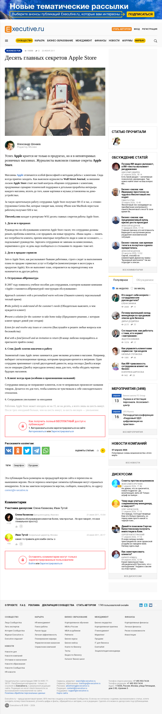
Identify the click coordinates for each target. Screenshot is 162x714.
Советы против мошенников (138, 480)
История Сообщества (15, 631)
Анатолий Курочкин (132, 484)
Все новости (133, 462)
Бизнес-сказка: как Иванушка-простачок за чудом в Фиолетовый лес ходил (136, 193)
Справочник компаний (45, 647)
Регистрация (149, 29)
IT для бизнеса (102, 643)
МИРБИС (140, 40)
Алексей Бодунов (131, 226)
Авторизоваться (37, 431)
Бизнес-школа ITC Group (134, 396)
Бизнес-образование (60, 40)
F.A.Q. (23, 605)
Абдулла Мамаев (130, 339)
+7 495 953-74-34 (141, 681)
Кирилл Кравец (129, 557)
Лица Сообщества (13, 623)
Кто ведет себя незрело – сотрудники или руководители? (136, 298)
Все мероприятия (133, 432)
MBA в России (71, 627)
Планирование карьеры (46, 639)
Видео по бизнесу (73, 655)
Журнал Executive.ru (14, 635)
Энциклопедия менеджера (107, 651)
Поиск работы (41, 627)
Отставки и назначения (16, 660)
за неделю (122, 288)
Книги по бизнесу (73, 647)
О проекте (11, 605)
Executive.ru (21, 686)
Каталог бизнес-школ (75, 659)
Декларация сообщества (58, 605)
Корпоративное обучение (76, 623)
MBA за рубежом (72, 631)
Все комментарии (133, 270)
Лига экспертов (12, 627)
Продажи (99, 639)
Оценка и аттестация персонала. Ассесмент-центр (136, 402)
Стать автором (122, 29)
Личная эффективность (46, 635)
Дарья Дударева (130, 321)
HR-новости (10, 672)
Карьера (40, 40)
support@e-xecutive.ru (78, 691)
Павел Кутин (128, 200)
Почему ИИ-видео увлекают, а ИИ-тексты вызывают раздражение (138, 166)
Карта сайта (62, 693)
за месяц (139, 288)
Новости (114, 40)
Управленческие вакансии (47, 643)
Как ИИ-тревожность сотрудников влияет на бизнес (135, 366)
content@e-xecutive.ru (77, 688)
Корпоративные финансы (136, 623)
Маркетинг (99, 635)
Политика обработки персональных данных (25, 693)
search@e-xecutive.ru (86, 681)
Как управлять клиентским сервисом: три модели (137, 349)
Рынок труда (40, 631)
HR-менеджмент (42, 623)
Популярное (120, 279)
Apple (20, 175)
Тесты (67, 651)
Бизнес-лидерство (103, 623)
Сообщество (24, 40)
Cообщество (11, 617)
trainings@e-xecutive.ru (89, 683)
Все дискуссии (133, 576)
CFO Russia (128, 412)
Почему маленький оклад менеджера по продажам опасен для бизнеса (136, 315)
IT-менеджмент (102, 631)
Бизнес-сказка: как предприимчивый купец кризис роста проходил (135, 220)
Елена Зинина (129, 303)
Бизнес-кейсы (71, 643)
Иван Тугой (60, 508)
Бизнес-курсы (71, 639)
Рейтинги (69, 635)
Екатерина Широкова (133, 372)
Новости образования (15, 664)
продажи (33, 465)
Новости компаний (13, 656)
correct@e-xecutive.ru (16, 490)
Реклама (34, 605)
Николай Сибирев (131, 172)
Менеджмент (84, 40)
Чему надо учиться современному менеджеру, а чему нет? (137, 503)
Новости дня (11, 652)
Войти (32, 563)
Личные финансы (133, 627)
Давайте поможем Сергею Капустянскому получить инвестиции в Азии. (137, 529)
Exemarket (99, 647)
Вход (137, 29)
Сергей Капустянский (133, 535)
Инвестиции (130, 635)
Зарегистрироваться (62, 431)
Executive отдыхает (14, 639)
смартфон (19, 465)
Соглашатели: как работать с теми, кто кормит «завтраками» (137, 333)
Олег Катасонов (130, 509)
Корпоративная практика (106, 627)
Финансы (100, 40)
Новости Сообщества (15, 668)
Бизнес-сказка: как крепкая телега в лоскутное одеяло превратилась (137, 245)
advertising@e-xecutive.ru (77, 686)
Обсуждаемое (145, 279)
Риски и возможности (135, 631)
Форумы (127, 40)
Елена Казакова (43, 508)
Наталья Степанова (132, 354)
